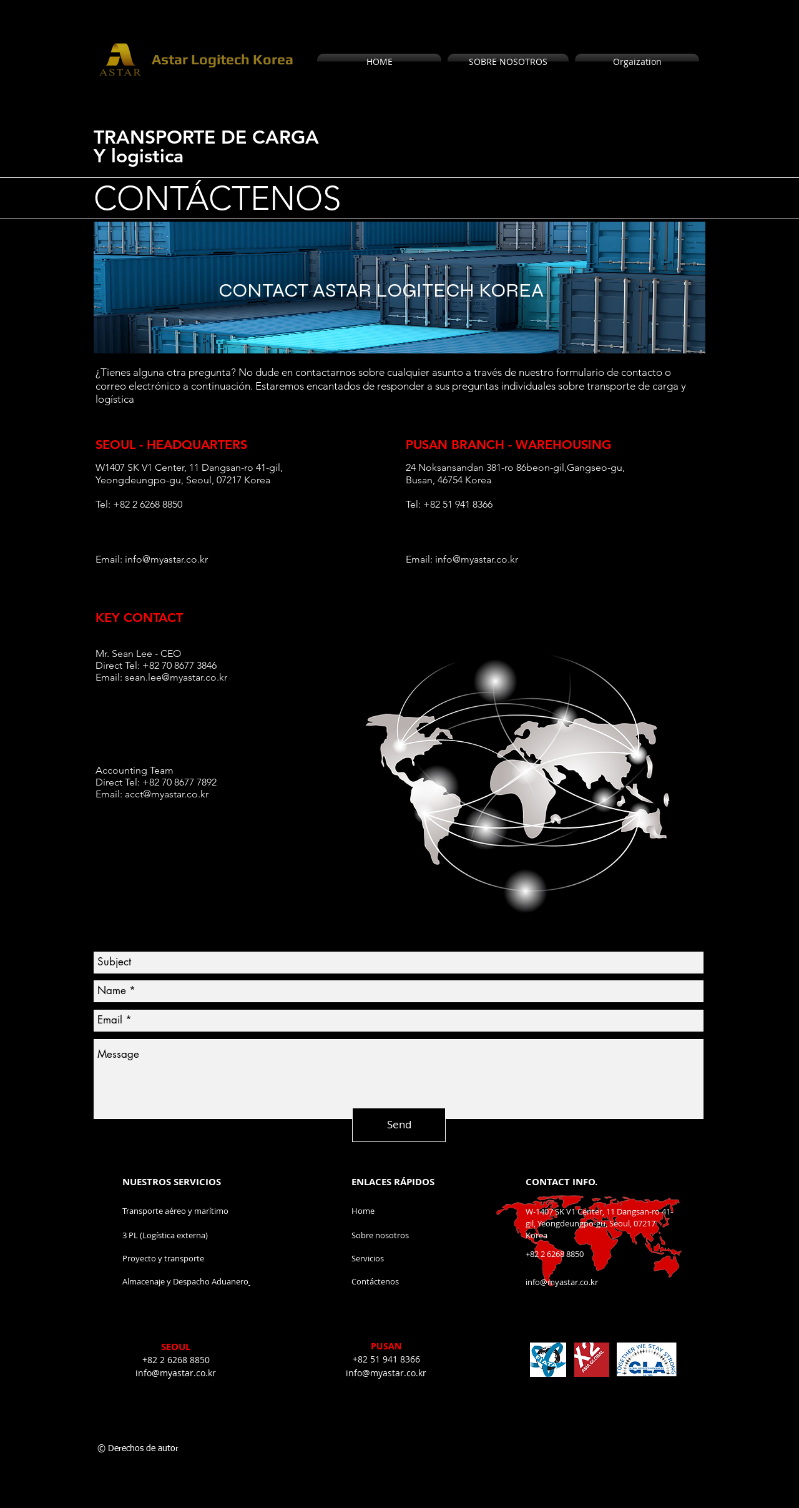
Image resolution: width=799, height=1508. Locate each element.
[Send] (399, 1125)
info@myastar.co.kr (166, 559)
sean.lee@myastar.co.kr (176, 677)
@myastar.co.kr (175, 794)
